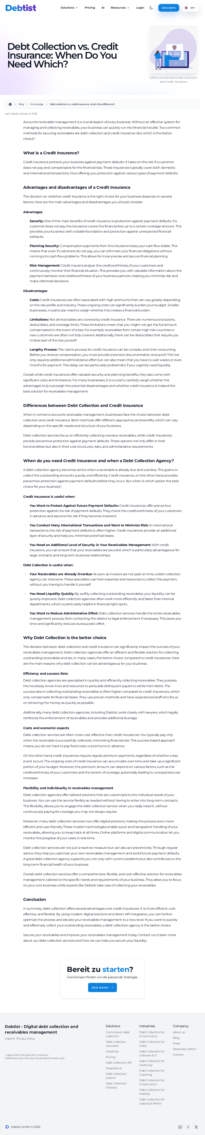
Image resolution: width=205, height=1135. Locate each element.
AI (102, 7)
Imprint (10, 1089)
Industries (112, 1102)
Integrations (114, 1119)
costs (61, 1108)
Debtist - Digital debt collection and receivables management (41, 1080)
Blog (176, 1088)
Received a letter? (185, 1100)
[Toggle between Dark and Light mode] (151, 8)
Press (176, 1094)
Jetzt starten (102, 987)
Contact (178, 1105)
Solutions (69, 7)
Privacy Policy (25, 1089)
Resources (120, 7)
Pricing (90, 7)
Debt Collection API (119, 1113)
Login (140, 7)
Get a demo (169, 7)
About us (179, 1083)
